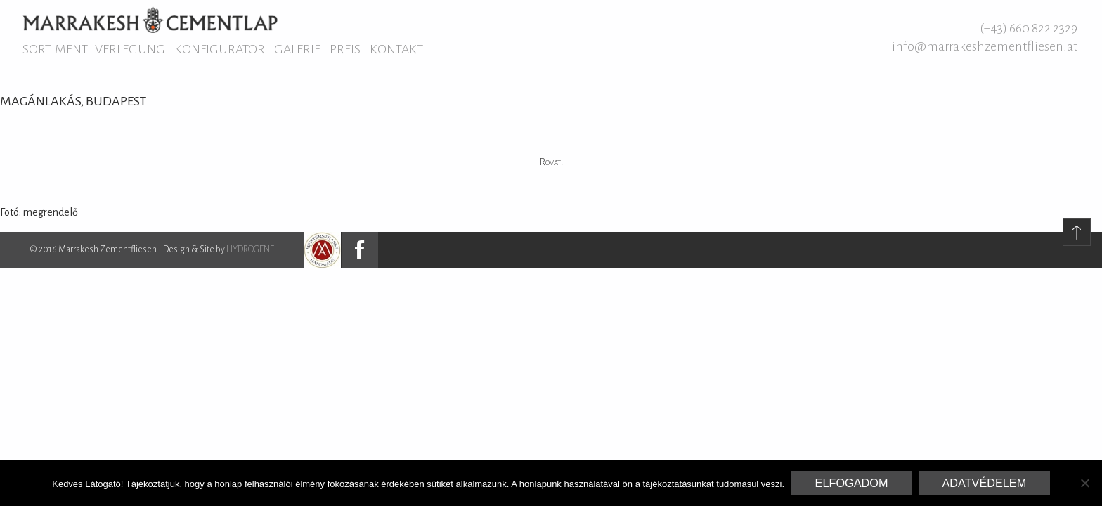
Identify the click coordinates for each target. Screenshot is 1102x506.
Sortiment (55, 49)
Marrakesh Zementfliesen (150, 19)
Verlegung (130, 49)
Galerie (297, 49)
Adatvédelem (984, 482)
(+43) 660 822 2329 (1028, 28)
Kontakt (396, 49)
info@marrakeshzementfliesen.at (984, 46)
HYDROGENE (250, 249)
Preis (345, 49)
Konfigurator (219, 49)
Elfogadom (851, 482)
